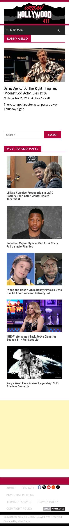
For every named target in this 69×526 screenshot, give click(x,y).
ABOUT (11, 488)
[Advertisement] (34, 434)
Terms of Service (19, 502)
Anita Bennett (42, 98)
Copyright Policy (19, 509)
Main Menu (17, 30)
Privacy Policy (48, 502)
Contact (28, 488)
